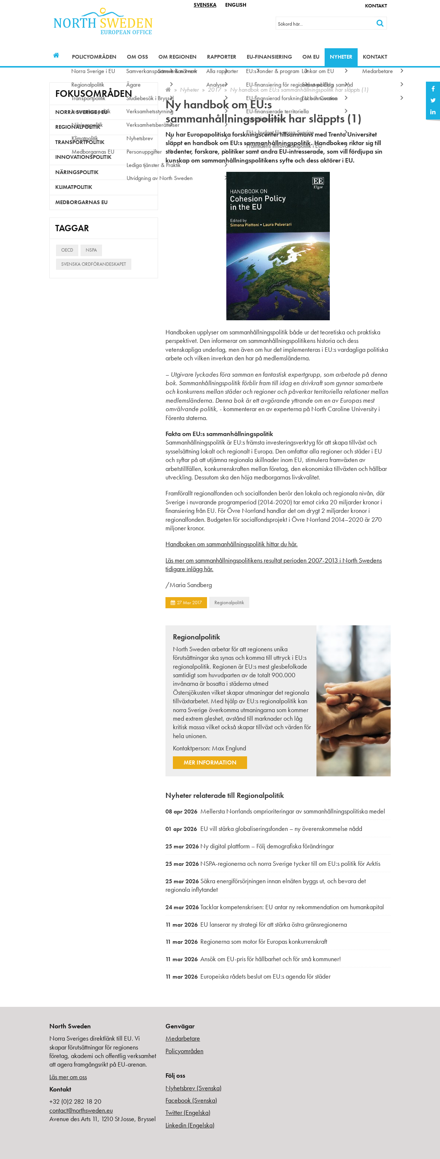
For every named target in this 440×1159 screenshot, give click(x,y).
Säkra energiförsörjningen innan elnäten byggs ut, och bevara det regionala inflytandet (265, 885)
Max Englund (229, 748)
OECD (67, 250)
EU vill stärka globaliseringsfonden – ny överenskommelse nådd (263, 828)
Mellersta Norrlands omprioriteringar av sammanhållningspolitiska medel (275, 811)
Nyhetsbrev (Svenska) (193, 1088)
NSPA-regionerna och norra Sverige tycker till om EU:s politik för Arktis (272, 863)
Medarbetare (182, 1038)
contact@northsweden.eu (81, 1110)
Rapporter (221, 56)
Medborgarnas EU (81, 202)
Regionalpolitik (229, 602)
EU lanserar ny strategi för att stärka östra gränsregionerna (256, 924)
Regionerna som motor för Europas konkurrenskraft (246, 941)
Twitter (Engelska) (187, 1112)
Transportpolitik (80, 142)
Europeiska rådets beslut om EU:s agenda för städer (248, 976)
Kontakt (376, 5)
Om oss (137, 56)
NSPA (91, 250)
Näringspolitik (77, 172)
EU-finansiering (269, 56)
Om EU (310, 56)
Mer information (210, 762)
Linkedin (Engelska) (189, 1125)
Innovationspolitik (83, 157)
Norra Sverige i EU (81, 112)
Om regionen (177, 56)
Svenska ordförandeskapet (93, 264)
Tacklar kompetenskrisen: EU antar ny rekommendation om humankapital (274, 907)
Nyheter (341, 56)
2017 (214, 90)
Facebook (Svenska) (191, 1100)
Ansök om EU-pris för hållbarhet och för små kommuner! (253, 959)
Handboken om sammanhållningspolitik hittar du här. (231, 544)
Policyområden (94, 56)
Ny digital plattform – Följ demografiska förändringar (249, 846)
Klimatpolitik (73, 187)
